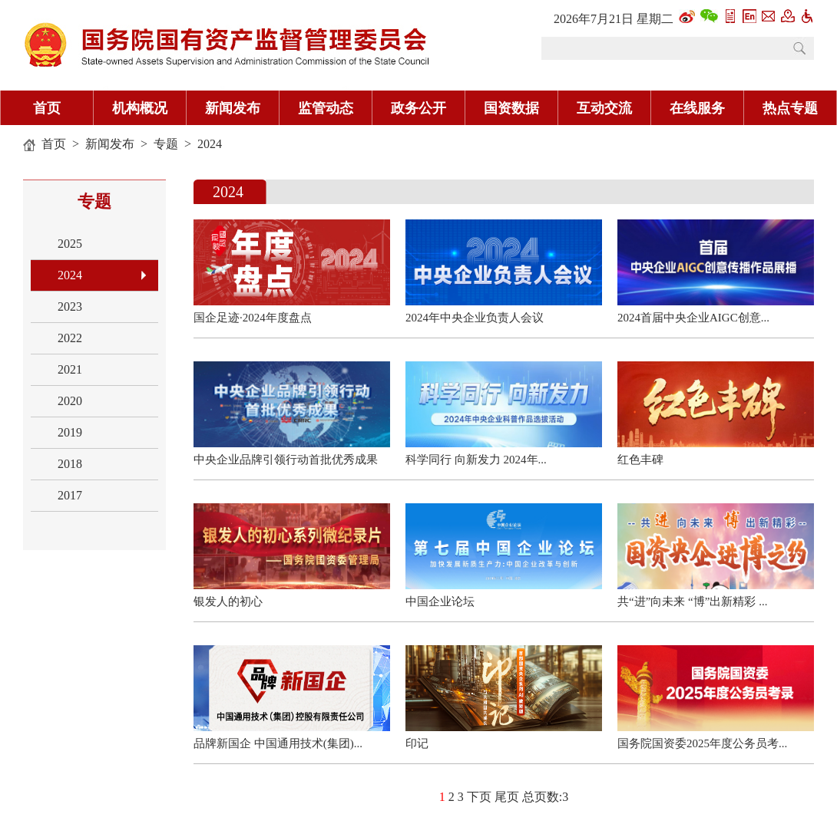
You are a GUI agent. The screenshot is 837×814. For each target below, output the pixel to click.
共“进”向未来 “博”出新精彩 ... (692, 601)
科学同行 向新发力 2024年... (476, 459)
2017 (70, 495)
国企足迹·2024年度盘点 (253, 317)
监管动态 (325, 108)
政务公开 (418, 108)
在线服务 (697, 108)
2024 (209, 143)
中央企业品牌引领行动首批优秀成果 (286, 459)
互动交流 (604, 108)
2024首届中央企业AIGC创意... (693, 317)
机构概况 (139, 108)
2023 (70, 306)
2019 (70, 432)
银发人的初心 (228, 601)
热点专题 (790, 108)
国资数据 (511, 108)
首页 (47, 108)
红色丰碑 (640, 459)
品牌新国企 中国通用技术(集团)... (278, 743)
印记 (416, 743)
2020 (70, 400)
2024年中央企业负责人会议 (474, 317)
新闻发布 (232, 108)
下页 (479, 796)
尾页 (507, 796)
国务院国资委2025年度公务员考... (702, 743)
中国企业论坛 (440, 601)
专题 (166, 143)
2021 (70, 369)
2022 (70, 337)
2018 (70, 463)
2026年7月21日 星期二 (613, 18)
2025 (70, 243)
